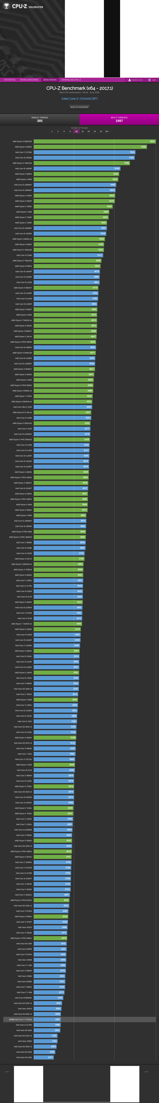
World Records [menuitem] (29, 80)
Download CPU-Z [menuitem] (71, 80)
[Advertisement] (112, 38)
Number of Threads (79, 128)
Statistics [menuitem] (9, 80)
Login (154, 80)
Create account (136, 80)
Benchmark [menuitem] (50, 80)
